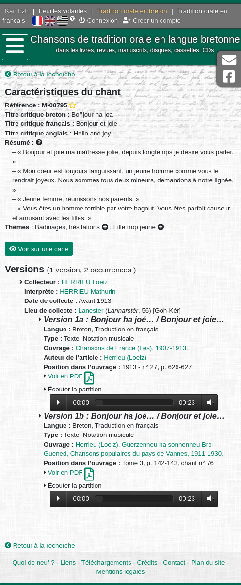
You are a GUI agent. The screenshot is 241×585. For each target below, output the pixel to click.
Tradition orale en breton (132, 11)
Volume (208, 402)
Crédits (147, 562)
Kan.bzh (17, 11)
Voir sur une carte (39, 249)
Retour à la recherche (40, 74)
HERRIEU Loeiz (85, 281)
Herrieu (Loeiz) (125, 357)
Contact (174, 562)
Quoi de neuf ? (33, 562)
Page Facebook (229, 77)
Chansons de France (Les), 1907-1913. (132, 348)
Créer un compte (152, 20)
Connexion (98, 20)
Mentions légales (120, 571)
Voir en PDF (71, 376)
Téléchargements (106, 562)
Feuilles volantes (63, 11)
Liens (68, 562)
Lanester (91, 310)
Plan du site (208, 562)
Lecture (58, 402)
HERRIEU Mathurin (87, 291)
